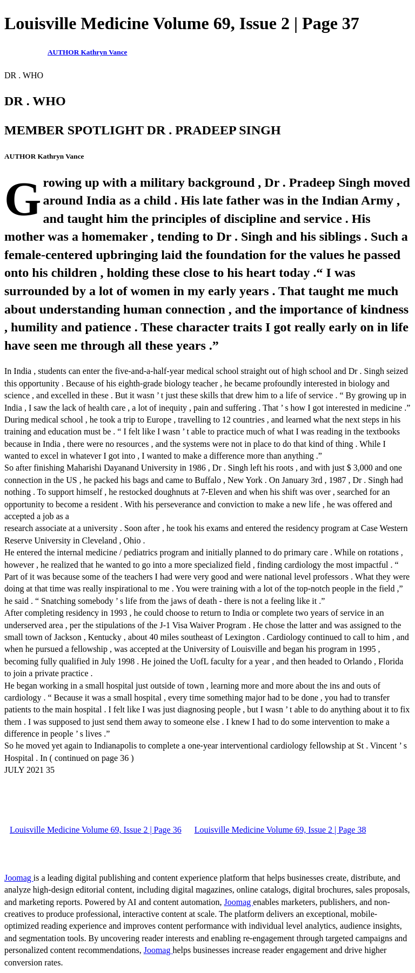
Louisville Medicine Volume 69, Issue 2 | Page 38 (280, 829)
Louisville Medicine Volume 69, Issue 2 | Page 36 (96, 829)
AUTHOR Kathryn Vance (87, 52)
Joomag (19, 877)
